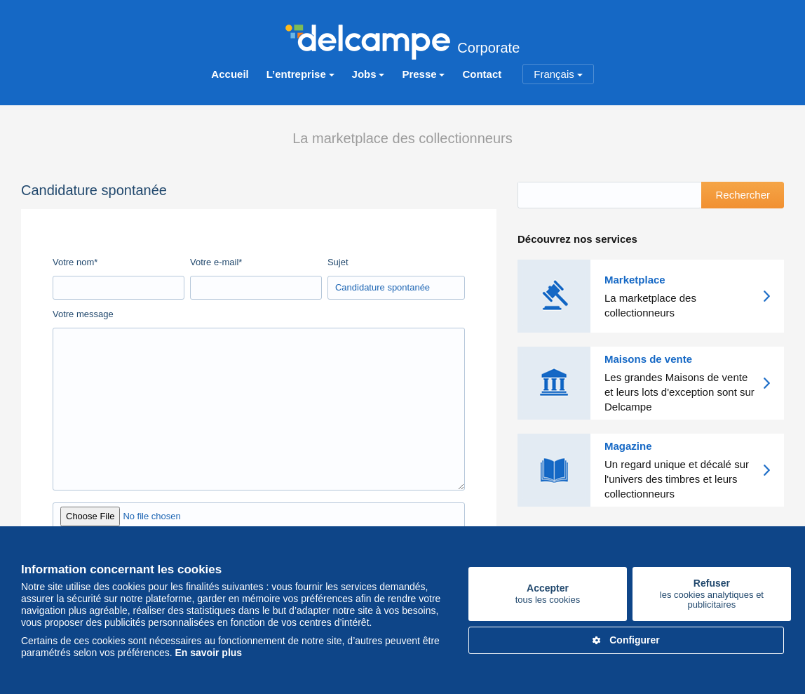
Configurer (626, 640)
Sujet (338, 261)
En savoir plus (208, 652)
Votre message (83, 313)
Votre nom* (75, 261)
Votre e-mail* (216, 261)
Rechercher (742, 195)
